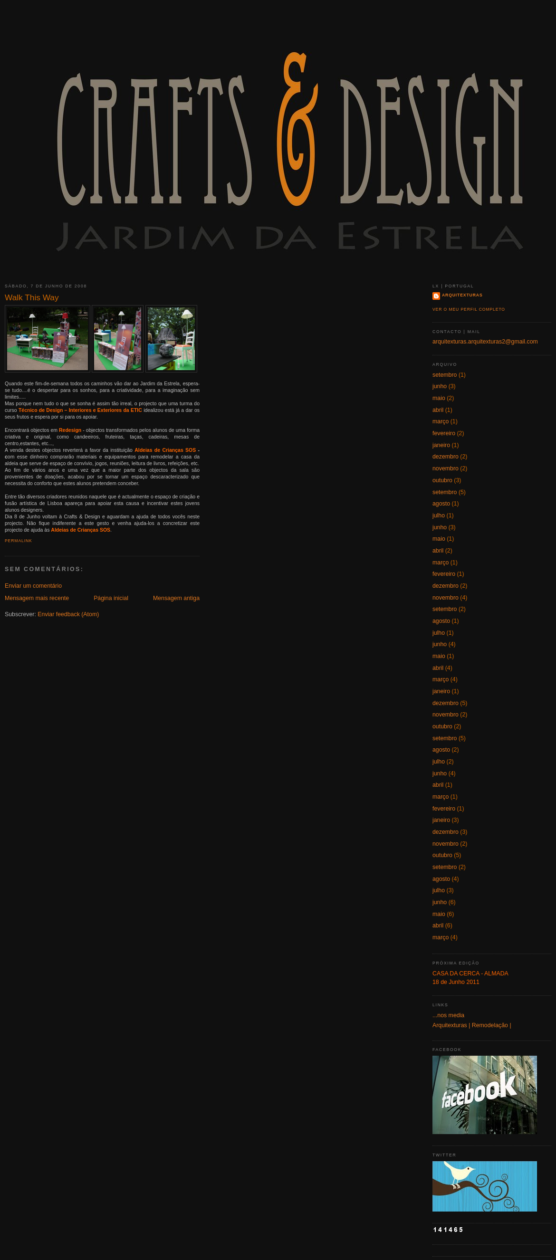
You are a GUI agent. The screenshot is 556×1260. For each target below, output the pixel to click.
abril (437, 410)
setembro (444, 375)
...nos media (448, 1015)
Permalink (18, 540)
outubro (442, 480)
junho (439, 386)
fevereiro (443, 433)
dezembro (445, 456)
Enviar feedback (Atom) (68, 614)
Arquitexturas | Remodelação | (471, 1025)
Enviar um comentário (33, 585)
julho (438, 515)
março (440, 421)
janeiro (441, 445)
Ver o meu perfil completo (468, 309)
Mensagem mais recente (37, 598)
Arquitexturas (462, 295)
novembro (445, 468)
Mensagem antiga (176, 598)
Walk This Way (32, 297)
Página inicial (111, 598)
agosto (441, 503)
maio (438, 398)
